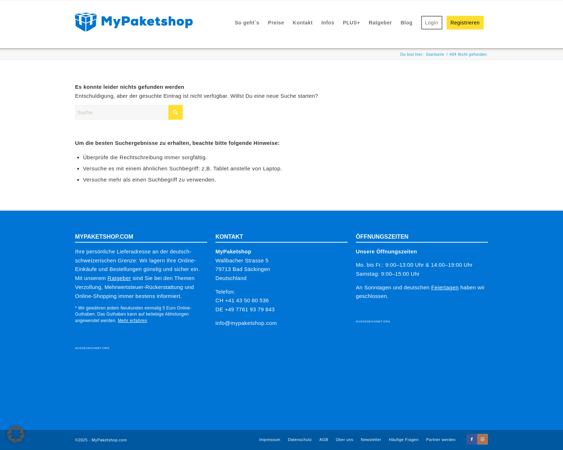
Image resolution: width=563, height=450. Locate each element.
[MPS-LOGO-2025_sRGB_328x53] (134, 21)
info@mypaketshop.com (246, 323)
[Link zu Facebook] (471, 439)
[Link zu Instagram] (482, 439)
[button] (16, 434)
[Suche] (129, 112)
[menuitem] (247, 23)
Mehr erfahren (132, 320)
